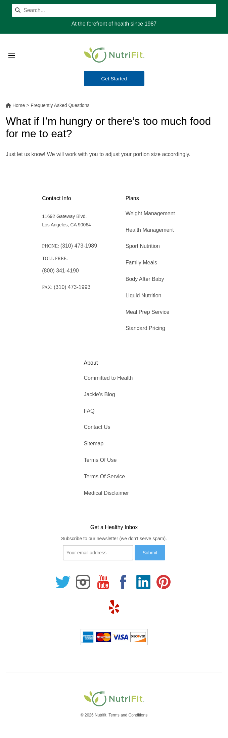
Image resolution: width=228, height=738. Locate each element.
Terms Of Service (104, 476)
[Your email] (98, 552)
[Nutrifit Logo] (114, 55)
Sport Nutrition (143, 246)
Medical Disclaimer (106, 493)
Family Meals (141, 262)
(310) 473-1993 (72, 287)
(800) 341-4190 (60, 270)
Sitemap (94, 443)
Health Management (150, 230)
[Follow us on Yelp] (114, 606)
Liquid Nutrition (144, 295)
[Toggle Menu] (11, 47)
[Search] (114, 10)
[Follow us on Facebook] (123, 581)
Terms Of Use (100, 460)
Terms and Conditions (127, 715)
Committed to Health (108, 378)
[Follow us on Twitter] (63, 582)
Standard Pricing (145, 328)
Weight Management (150, 213)
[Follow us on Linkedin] (143, 581)
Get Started (114, 78)
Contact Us (97, 427)
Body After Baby (145, 279)
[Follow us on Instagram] (83, 581)
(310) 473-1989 (78, 246)
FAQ (89, 411)
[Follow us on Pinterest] (163, 581)
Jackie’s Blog (99, 394)
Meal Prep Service (148, 312)
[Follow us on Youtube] (103, 581)
